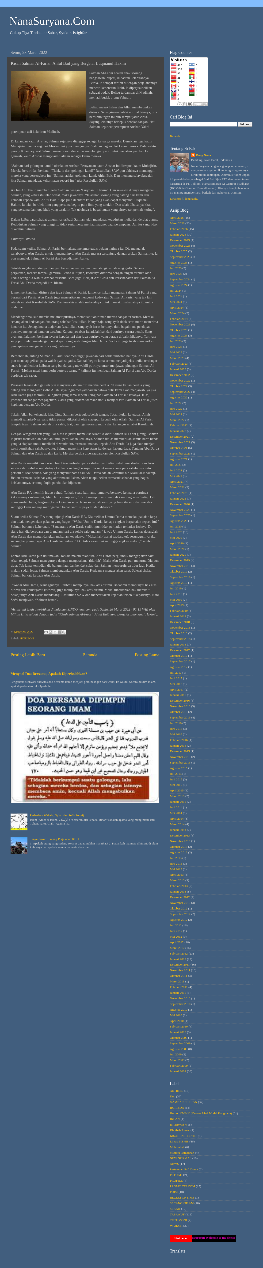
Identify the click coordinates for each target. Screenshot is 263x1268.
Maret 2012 (177, 948)
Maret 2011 (177, 981)
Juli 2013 (176, 858)
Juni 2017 (176, 678)
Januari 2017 (178, 695)
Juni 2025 (176, 273)
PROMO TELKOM (182, 1186)
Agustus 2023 (178, 335)
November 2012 (180, 903)
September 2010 (180, 1004)
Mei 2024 (176, 302)
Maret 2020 (177, 549)
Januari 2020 (178, 554)
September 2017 (180, 661)
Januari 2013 (178, 891)
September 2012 (180, 914)
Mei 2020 (176, 537)
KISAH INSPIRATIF (183, 1136)
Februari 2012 (179, 953)
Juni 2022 (176, 408)
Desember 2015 (180, 751)
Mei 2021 (176, 476)
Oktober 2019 (178, 571)
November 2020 (180, 510)
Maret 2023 (177, 358)
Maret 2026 (177, 223)
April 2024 (177, 307)
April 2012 (177, 942)
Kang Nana (203, 155)
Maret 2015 (177, 796)
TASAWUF (177, 1214)
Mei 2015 (176, 785)
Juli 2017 (176, 672)
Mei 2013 (176, 869)
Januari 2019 (178, 616)
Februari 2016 (179, 740)
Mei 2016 (176, 734)
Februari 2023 (179, 363)
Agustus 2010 (178, 1009)
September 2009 (180, 1043)
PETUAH (176, 1175)
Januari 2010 (178, 1032)
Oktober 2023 (178, 330)
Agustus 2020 (178, 521)
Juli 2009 (176, 1054)
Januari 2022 (178, 431)
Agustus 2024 (178, 285)
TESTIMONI (178, 1220)
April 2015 (177, 790)
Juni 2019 (176, 594)
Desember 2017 (180, 650)
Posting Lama (147, 654)
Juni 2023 (176, 346)
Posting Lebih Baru (28, 654)
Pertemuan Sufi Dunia (184, 1169)
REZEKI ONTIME (182, 1197)
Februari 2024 (179, 319)
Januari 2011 (178, 992)
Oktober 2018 (178, 633)
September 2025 (180, 257)
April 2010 (177, 1021)
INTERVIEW (178, 1124)
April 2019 (177, 605)
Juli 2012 (176, 925)
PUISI (174, 1192)
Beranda (90, 654)
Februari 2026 (179, 229)
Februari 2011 (179, 987)
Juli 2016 (176, 723)
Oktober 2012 (178, 908)
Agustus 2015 (178, 768)
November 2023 (180, 324)
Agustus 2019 (178, 582)
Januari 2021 (178, 498)
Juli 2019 (176, 588)
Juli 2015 (176, 773)
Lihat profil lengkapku (184, 198)
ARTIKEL (176, 1090)
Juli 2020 (176, 526)
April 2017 (177, 689)
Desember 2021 (180, 436)
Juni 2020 (176, 532)
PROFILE (176, 1180)
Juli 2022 (176, 403)
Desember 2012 (180, 897)
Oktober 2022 (178, 386)
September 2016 (180, 717)
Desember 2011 (180, 964)
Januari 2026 (178, 234)
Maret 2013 (177, 880)
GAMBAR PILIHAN (183, 1102)
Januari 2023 (178, 369)
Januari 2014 (178, 830)
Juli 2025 (176, 268)
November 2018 (180, 627)
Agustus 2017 (178, 667)
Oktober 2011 (178, 976)
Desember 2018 (180, 622)
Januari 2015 (178, 801)
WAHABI (176, 1225)
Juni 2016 (176, 728)
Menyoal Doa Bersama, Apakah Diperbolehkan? (49, 674)
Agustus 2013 (178, 852)
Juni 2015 (176, 779)
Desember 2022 (180, 375)
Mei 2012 (176, 936)
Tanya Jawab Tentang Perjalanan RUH (54, 839)
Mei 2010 (176, 1015)
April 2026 (177, 217)
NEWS (174, 1163)
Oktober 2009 (178, 1037)
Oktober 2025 (178, 251)
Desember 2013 (180, 835)
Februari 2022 (179, 425)
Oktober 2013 (178, 846)
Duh (172, 1096)
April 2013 (177, 874)
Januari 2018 (178, 644)
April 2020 (177, 543)
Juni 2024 (176, 296)
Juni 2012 (176, 931)
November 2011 (180, 970)
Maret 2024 (177, 313)
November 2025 (180, 245)
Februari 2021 (179, 493)
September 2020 (180, 515)
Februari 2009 (179, 1065)
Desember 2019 (180, 560)
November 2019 (180, 566)
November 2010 (180, 998)
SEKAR (175, 1209)
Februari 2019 (179, 610)
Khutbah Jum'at (180, 1130)
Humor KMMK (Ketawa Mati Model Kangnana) (201, 1113)
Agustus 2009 (178, 1049)
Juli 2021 (176, 464)
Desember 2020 (180, 504)
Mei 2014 (176, 813)
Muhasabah (177, 1147)
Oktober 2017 (178, 655)
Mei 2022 (176, 414)
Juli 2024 (176, 290)
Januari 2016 (178, 745)
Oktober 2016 (178, 712)
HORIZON (27, 638)
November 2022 (180, 380)
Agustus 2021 (178, 459)
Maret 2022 (177, 420)
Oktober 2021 (178, 448)
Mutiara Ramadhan (182, 1152)
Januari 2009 (178, 1071)
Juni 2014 (176, 807)
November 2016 (180, 706)
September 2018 (180, 639)
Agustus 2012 (178, 919)
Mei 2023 (176, 352)
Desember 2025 (180, 240)
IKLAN (175, 1119)
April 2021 (177, 481)
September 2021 (180, 453)
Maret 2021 (177, 487)
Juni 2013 (176, 863)
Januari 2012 (178, 959)
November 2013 (180, 841)
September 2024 (180, 279)
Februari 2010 (179, 1026)
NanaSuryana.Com (52, 21)
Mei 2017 (176, 684)
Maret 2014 (177, 824)
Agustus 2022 (178, 397)
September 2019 (180, 577)
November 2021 (180, 442)
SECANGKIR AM (182, 1203)
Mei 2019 (176, 599)
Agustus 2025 (178, 262)
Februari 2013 (179, 886)
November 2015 (180, 757)
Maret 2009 (177, 1060)
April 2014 (177, 818)
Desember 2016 (180, 700)
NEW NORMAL (180, 1158)
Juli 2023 (176, 341)
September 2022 (180, 391)
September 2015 (180, 762)
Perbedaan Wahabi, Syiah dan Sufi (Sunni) (57, 815)
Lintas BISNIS (179, 1141)
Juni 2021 (176, 470)
